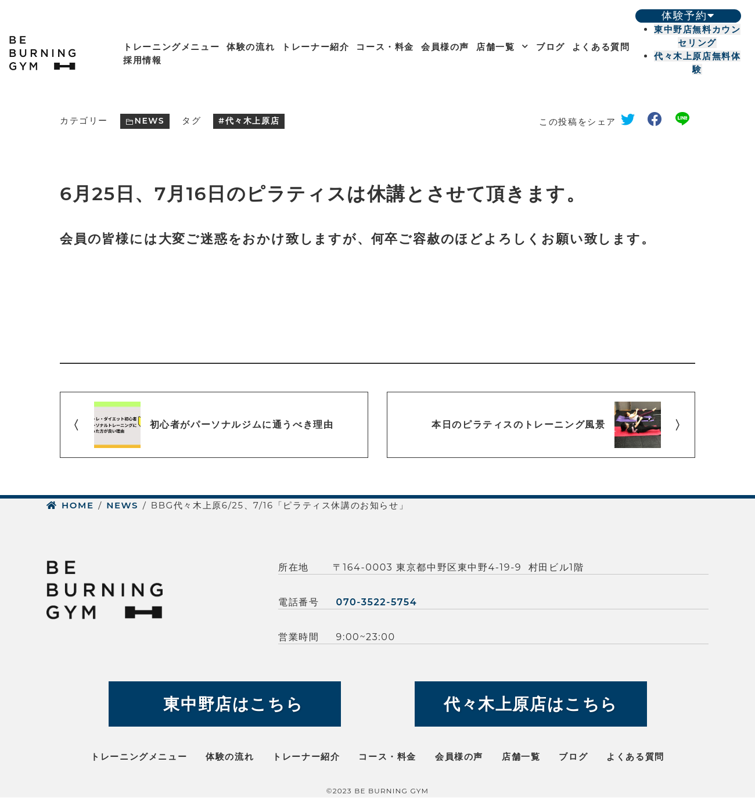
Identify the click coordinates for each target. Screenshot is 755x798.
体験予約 (687, 15)
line (685, 121)
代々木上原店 (252, 120)
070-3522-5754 (377, 602)
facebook (659, 121)
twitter (632, 121)
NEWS (149, 120)
